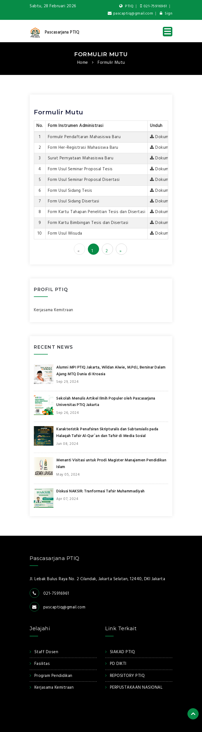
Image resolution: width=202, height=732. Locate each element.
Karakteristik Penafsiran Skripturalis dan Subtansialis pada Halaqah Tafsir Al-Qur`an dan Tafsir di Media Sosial (107, 432)
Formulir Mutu (101, 54)
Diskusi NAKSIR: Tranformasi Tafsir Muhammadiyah (100, 491)
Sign (166, 13)
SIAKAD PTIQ (122, 652)
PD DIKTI (118, 663)
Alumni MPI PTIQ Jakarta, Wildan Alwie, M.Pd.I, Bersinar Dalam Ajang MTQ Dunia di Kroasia (111, 370)
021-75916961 (153, 6)
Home (82, 62)
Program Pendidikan (53, 675)
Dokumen (161, 137)
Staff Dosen (46, 652)
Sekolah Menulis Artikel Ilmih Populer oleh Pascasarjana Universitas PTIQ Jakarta (105, 401)
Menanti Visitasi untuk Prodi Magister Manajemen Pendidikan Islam (111, 463)
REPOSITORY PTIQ (127, 675)
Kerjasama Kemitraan (53, 310)
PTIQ (126, 6)
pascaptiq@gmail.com (130, 13)
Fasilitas (42, 663)
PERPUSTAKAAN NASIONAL (136, 687)
